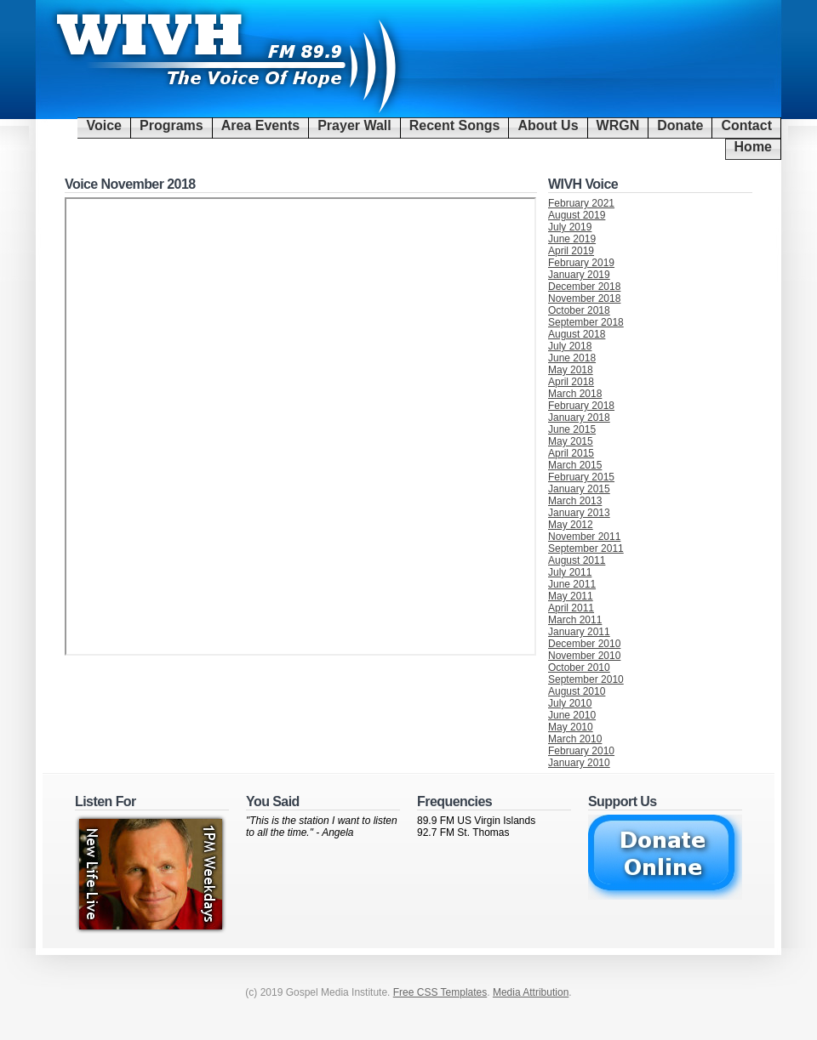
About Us (547, 125)
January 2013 (579, 513)
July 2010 (569, 703)
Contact (746, 125)
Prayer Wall (354, 125)
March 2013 (575, 501)
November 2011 (584, 537)
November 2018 (584, 298)
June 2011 (572, 584)
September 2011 (586, 548)
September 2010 (586, 679)
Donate (680, 125)
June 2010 (572, 715)
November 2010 (584, 656)
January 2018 (579, 417)
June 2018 (572, 358)
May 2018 (570, 370)
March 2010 (575, 739)
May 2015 (570, 441)
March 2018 (575, 394)
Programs (171, 125)
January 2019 (579, 275)
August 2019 (576, 215)
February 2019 (581, 263)
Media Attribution (530, 992)
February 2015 (581, 477)
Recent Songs (454, 125)
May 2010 (570, 727)
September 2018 (586, 322)
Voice (104, 125)
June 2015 (572, 429)
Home (753, 146)
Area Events (260, 125)
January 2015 (579, 489)
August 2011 (576, 560)
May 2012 (570, 525)
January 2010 (579, 763)
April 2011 (571, 608)
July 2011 (569, 572)
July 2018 (569, 346)
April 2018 (571, 382)
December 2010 (584, 644)
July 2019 (569, 227)
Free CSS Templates (440, 992)
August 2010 (576, 691)
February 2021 (581, 203)
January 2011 (579, 632)
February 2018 (581, 406)
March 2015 (575, 465)
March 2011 (575, 620)
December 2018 (584, 287)
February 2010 (581, 751)
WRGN (618, 125)
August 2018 (576, 334)
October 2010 (579, 667)
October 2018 (579, 310)
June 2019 (572, 239)
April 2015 (571, 453)
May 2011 (570, 596)
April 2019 (571, 251)
